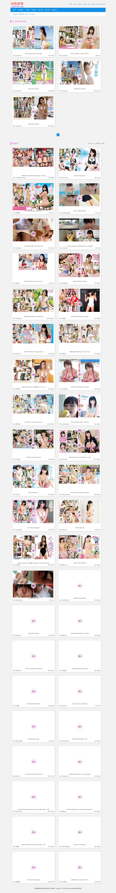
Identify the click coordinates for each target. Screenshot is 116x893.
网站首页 (21, 14)
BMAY (93, 4)
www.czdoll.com (72, 888)
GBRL (85, 4)
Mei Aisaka (91, 143)
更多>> (104, 143)
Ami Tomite (32, 14)
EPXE (70, 4)
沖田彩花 (97, 143)
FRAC (74, 4)
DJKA (89, 4)
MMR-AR (98, 4)
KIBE (103, 4)
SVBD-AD (80, 4)
